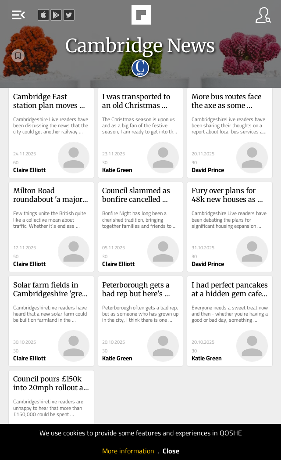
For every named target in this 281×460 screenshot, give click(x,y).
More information (128, 450)
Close (171, 450)
